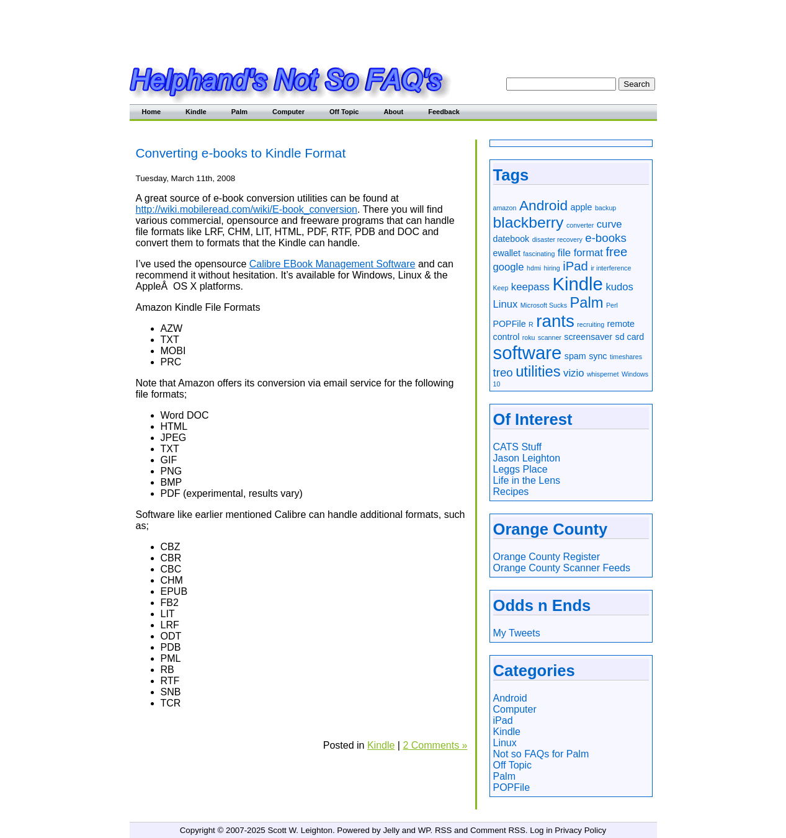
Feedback (444, 111)
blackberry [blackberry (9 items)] (528, 222)
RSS (443, 830)
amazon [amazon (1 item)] (505, 208)
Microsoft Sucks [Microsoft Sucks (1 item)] (543, 305)
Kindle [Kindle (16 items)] (577, 284)
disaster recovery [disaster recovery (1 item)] (557, 239)
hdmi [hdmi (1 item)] (534, 268)
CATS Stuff (517, 447)
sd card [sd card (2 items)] (630, 337)
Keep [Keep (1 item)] (501, 288)
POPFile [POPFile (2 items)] (509, 324)
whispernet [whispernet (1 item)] (603, 374)
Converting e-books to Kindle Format (241, 153)
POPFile (511, 787)
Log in (541, 830)
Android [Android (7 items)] (543, 205)
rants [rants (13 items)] (555, 321)
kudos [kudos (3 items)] (619, 287)
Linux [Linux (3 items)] (505, 304)
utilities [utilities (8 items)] (538, 371)
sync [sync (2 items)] (598, 356)
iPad (503, 720)
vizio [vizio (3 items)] (573, 373)
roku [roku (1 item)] (528, 337)
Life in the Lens (527, 480)
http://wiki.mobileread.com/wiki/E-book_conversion (246, 209)
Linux (505, 743)
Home (151, 111)
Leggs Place (520, 469)
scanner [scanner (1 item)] (549, 337)
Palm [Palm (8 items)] (586, 303)
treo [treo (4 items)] (503, 372)
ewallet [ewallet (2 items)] (506, 253)
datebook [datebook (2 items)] (511, 239)
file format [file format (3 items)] (580, 253)
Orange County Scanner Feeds (561, 568)
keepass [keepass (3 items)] (530, 287)
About (393, 111)
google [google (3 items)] (508, 267)
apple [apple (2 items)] (581, 207)
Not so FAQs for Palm (541, 754)
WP (424, 830)
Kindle (196, 111)
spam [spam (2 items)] (575, 356)
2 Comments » (435, 745)
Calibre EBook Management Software (332, 264)
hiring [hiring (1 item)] (552, 268)
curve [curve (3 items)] (609, 224)
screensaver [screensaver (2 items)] (588, 337)
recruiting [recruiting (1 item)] (590, 324)
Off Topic (344, 111)
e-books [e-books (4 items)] (605, 237)
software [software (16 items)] (527, 352)
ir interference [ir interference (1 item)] (611, 268)
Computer (288, 111)
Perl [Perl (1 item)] (612, 305)
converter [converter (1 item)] (580, 225)
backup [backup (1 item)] (605, 208)
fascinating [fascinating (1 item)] (539, 253)
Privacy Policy (580, 830)
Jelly (391, 830)
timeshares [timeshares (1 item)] (626, 356)
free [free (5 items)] (616, 252)
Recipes (511, 491)
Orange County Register (547, 556)
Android (510, 698)
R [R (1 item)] (531, 324)
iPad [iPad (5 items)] (575, 266)
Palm (239, 111)
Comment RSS (497, 830)
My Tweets (516, 633)
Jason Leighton (527, 458)
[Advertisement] (393, 28)
